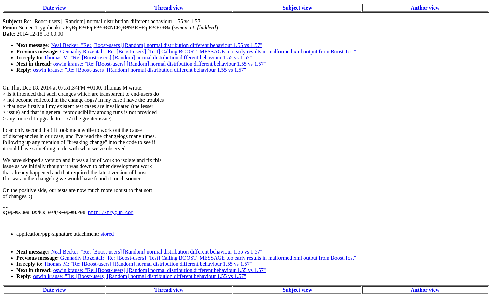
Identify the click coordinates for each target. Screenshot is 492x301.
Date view (54, 8)
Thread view (168, 8)
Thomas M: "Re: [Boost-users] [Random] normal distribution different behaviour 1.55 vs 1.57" (148, 57)
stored (107, 237)
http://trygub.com (111, 214)
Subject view (297, 8)
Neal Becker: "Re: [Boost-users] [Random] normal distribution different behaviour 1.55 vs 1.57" (156, 45)
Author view (425, 8)
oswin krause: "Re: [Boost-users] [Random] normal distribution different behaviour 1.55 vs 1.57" (159, 64)
